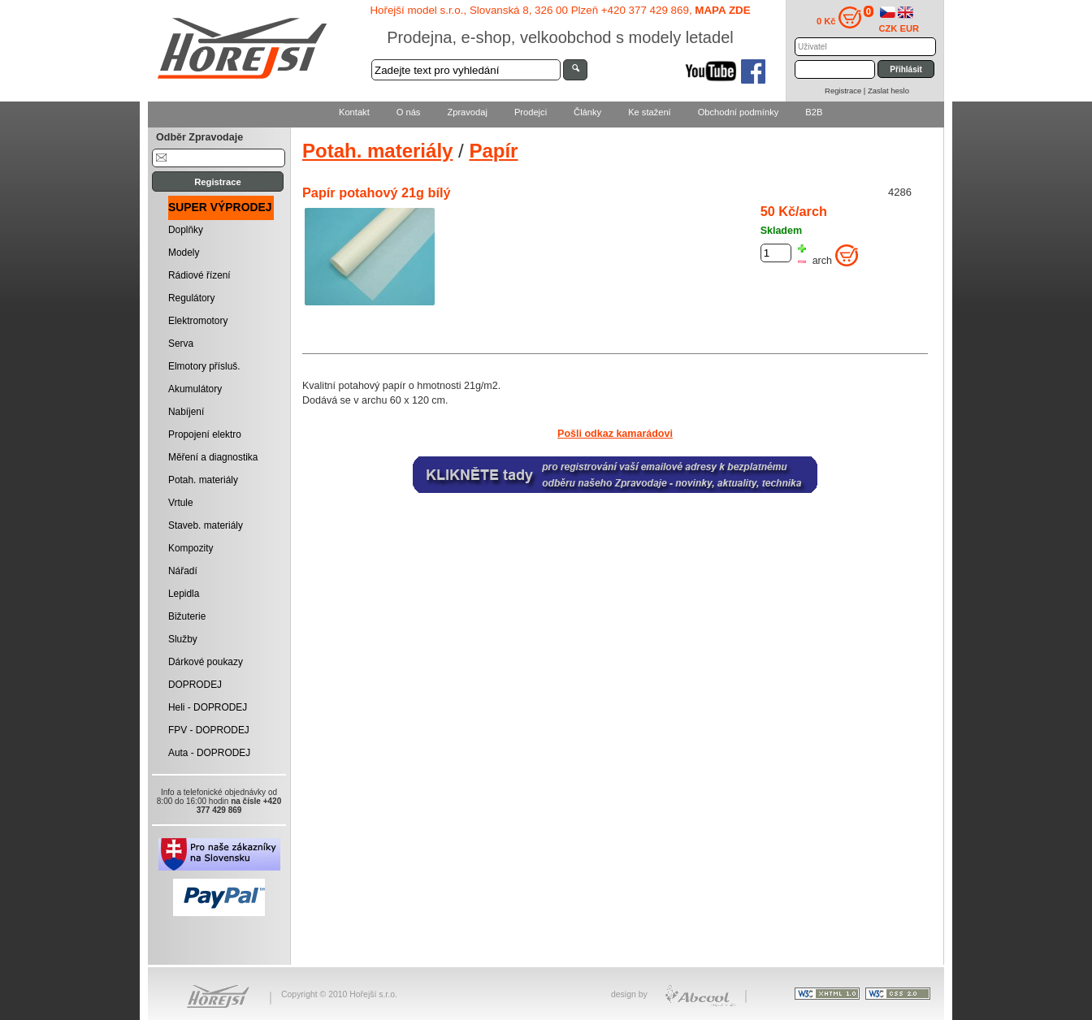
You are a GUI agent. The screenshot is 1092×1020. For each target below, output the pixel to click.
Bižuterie (187, 616)
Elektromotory (198, 320)
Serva (180, 343)
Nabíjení (186, 411)
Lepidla (183, 593)
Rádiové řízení (199, 275)
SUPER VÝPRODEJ (220, 207)
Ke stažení (649, 112)
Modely (183, 252)
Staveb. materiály (205, 525)
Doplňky (185, 230)
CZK (888, 28)
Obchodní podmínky (738, 112)
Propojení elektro (204, 434)
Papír (493, 151)
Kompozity (191, 548)
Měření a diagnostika (213, 457)
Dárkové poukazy (205, 662)
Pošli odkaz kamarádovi (615, 433)
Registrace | (846, 90)
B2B (813, 112)
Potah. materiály (203, 480)
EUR (910, 28)
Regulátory (191, 298)
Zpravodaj (467, 112)
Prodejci (530, 112)
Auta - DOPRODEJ (209, 753)
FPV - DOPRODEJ (208, 730)
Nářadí (182, 571)
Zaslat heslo (888, 90)
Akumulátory (195, 389)
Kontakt (354, 112)
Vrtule (180, 502)
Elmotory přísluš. (204, 366)
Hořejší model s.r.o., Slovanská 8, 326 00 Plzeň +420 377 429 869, (560, 10)
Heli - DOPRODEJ (207, 707)
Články (587, 112)
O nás (408, 112)
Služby (182, 639)
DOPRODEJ (195, 684)
